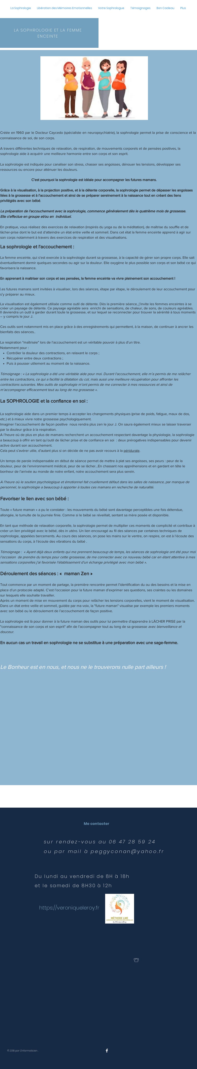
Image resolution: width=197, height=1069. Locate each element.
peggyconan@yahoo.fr (127, 851)
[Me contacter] (96, 823)
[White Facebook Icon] (106, 1050)
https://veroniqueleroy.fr (69, 907)
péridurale (132, 451)
